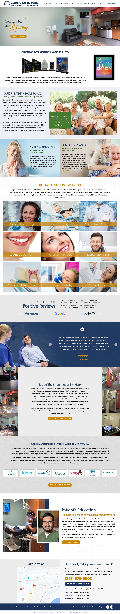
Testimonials (85, 3)
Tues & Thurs (69, 595)
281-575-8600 (34, 164)
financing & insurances (60, 485)
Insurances (58, 607)
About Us (51, 3)
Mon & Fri (68, 592)
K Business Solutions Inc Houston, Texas (77, 612)
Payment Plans (48, 607)
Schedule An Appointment (108, 3)
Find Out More (71, 542)
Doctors (68, 3)
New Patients (38, 607)
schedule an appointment (18, 36)
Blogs (101, 607)
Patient (74, 3)
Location (94, 3)
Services (59, 3)
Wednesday (69, 598)
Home (44, 3)
